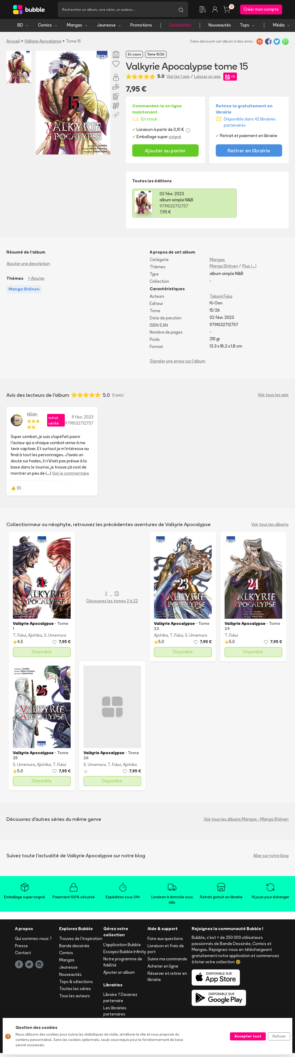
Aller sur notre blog (271, 856)
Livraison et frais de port (166, 949)
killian (32, 414)
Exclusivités (180, 26)
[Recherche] (116, 10)
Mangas (77, 26)
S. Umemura (55, 636)
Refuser (279, 1036)
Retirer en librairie (249, 151)
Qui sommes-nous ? (33, 939)
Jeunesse (109, 26)
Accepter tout (248, 1036)
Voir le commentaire (70, 474)
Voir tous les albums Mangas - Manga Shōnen (246, 819)
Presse (21, 946)
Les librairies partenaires (114, 1011)
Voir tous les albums (270, 525)
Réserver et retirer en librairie (167, 977)
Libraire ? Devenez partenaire (120, 998)
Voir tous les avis (273, 395)
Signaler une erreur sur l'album (177, 361)
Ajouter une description (28, 264)
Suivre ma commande (167, 959)
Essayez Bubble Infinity (124, 952)
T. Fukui (19, 636)
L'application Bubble (122, 945)
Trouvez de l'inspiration (80, 939)
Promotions (141, 26)
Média (281, 26)
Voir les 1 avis (178, 77)
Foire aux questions (165, 939)
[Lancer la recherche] (181, 10)
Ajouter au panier (165, 151)
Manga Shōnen (224, 266)
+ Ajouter (36, 279)
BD (23, 26)
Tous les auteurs (74, 996)
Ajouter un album (119, 973)
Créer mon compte (261, 9)
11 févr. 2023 (82, 417)
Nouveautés (220, 26)
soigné (175, 137)
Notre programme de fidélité (122, 963)
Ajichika (35, 636)
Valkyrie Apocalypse (42, 41)
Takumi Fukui (221, 297)
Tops (247, 26)
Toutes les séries (75, 989)
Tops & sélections (76, 982)
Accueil (13, 41)
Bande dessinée (74, 946)
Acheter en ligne (163, 966)
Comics (48, 26)
